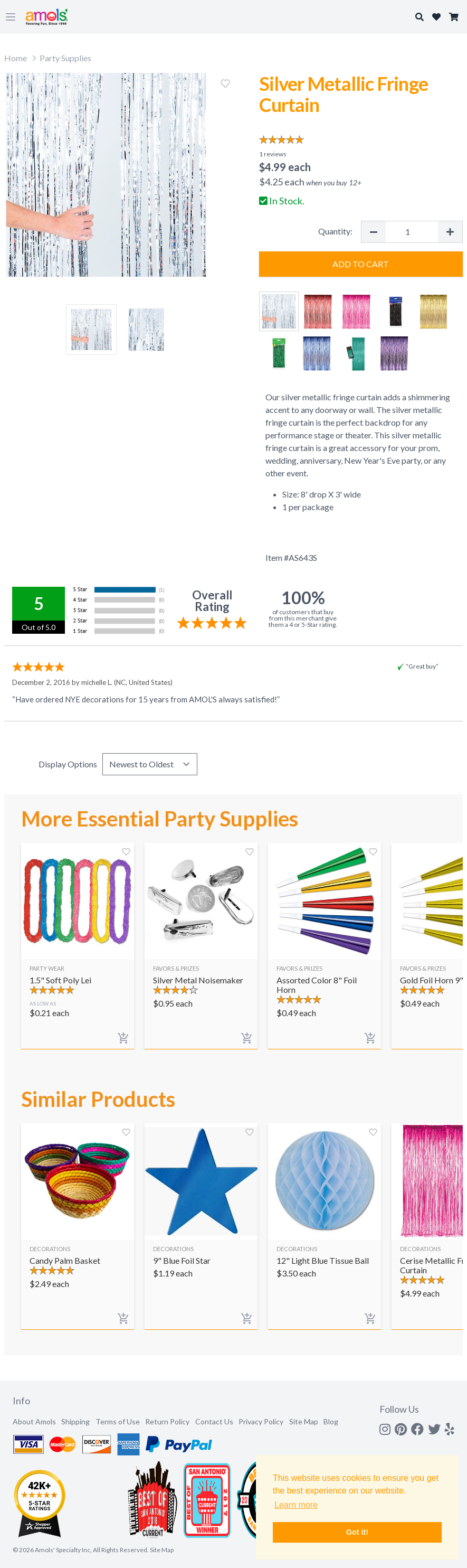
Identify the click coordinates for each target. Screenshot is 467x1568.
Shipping (75, 1421)
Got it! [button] (357, 1532)
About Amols (34, 1421)
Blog (330, 1421)
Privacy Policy (261, 1421)
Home (15, 58)
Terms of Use (118, 1421)
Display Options (68, 764)
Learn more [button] (296, 1504)
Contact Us (214, 1421)
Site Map (303, 1421)
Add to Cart (360, 264)
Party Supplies (65, 58)
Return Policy (167, 1421)
